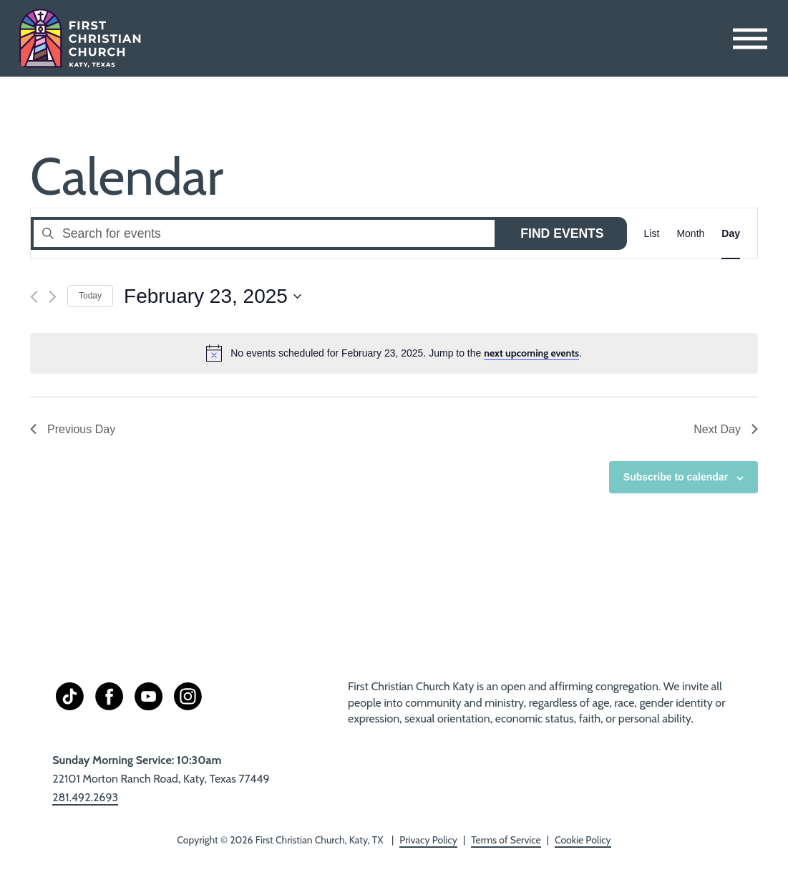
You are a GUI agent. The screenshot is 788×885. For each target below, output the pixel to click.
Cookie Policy (583, 839)
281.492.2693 (85, 797)
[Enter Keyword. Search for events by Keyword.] (264, 233)
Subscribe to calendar (675, 477)
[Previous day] (34, 297)
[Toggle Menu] (750, 38)
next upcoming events (531, 353)
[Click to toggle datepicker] (212, 296)
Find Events (561, 233)
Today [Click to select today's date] (90, 296)
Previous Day (72, 429)
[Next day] (53, 297)
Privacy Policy (428, 839)
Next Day (726, 429)
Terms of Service (506, 839)
